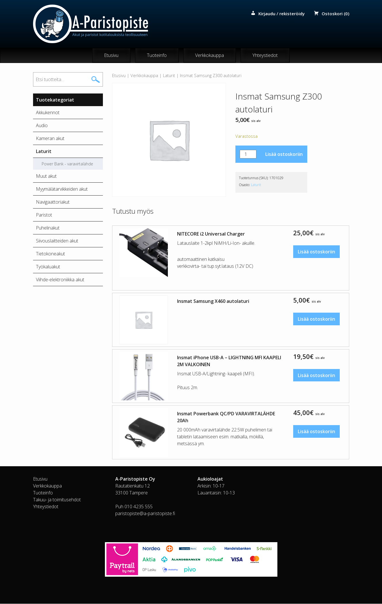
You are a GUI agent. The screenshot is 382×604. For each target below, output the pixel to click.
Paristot (44, 215)
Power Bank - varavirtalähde (67, 164)
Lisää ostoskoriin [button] (316, 252)
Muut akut (46, 176)
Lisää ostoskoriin (284, 154)
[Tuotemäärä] (248, 154)
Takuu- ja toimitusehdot (57, 500)
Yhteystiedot (265, 55)
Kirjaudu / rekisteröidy (281, 13)
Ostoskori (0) (335, 13)
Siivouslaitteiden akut (57, 241)
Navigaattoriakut (53, 202)
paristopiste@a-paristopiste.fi (145, 514)
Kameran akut (50, 138)
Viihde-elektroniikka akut (60, 280)
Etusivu (111, 55)
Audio (42, 126)
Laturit (169, 76)
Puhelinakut (47, 228)
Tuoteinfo (157, 55)
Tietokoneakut (50, 254)
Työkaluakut (48, 267)
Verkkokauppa (209, 55)
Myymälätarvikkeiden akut (62, 189)
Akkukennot (47, 113)
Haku (95, 80)
